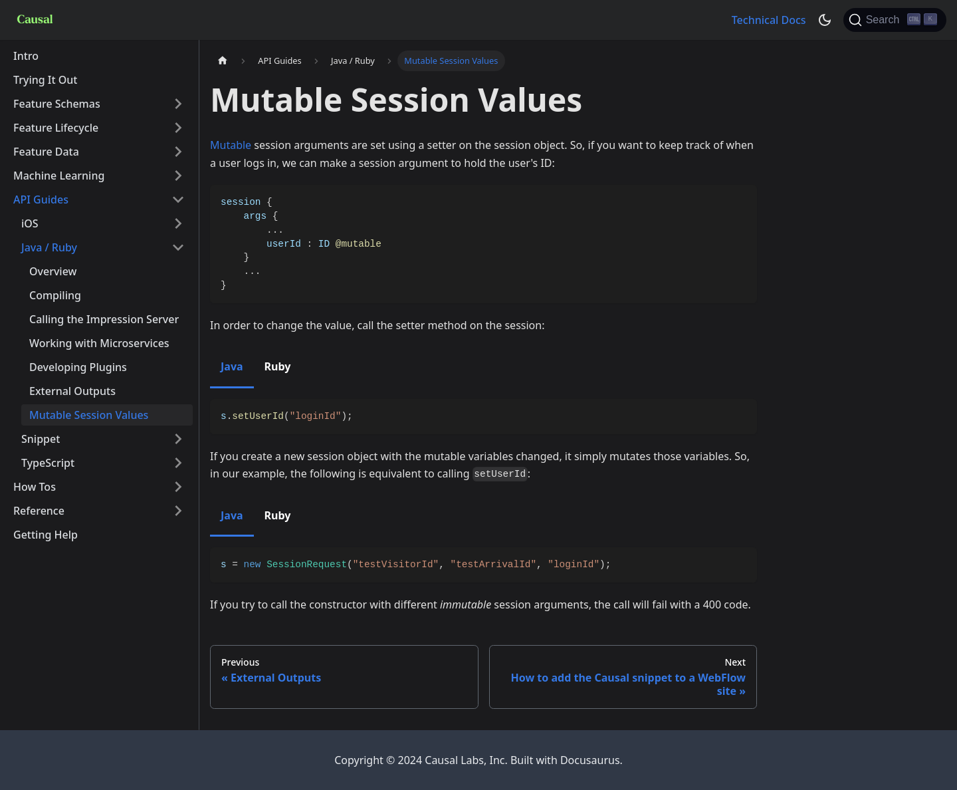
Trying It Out (45, 79)
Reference (38, 510)
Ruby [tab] (278, 366)
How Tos (34, 486)
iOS (30, 223)
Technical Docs (769, 20)
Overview (52, 271)
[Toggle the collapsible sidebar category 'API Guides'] (178, 199)
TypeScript (47, 463)
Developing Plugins (78, 367)
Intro (26, 56)
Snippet (40, 439)
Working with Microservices (99, 343)
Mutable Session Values (88, 415)
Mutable (230, 145)
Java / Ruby (49, 247)
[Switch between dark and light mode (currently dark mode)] (824, 20)
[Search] (894, 20)
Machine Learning (58, 175)
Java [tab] (232, 366)
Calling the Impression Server (104, 319)
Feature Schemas (56, 103)
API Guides (40, 199)
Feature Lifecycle (55, 127)
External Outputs (72, 391)
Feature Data (46, 151)
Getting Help (45, 534)
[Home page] (222, 61)
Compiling (55, 295)
